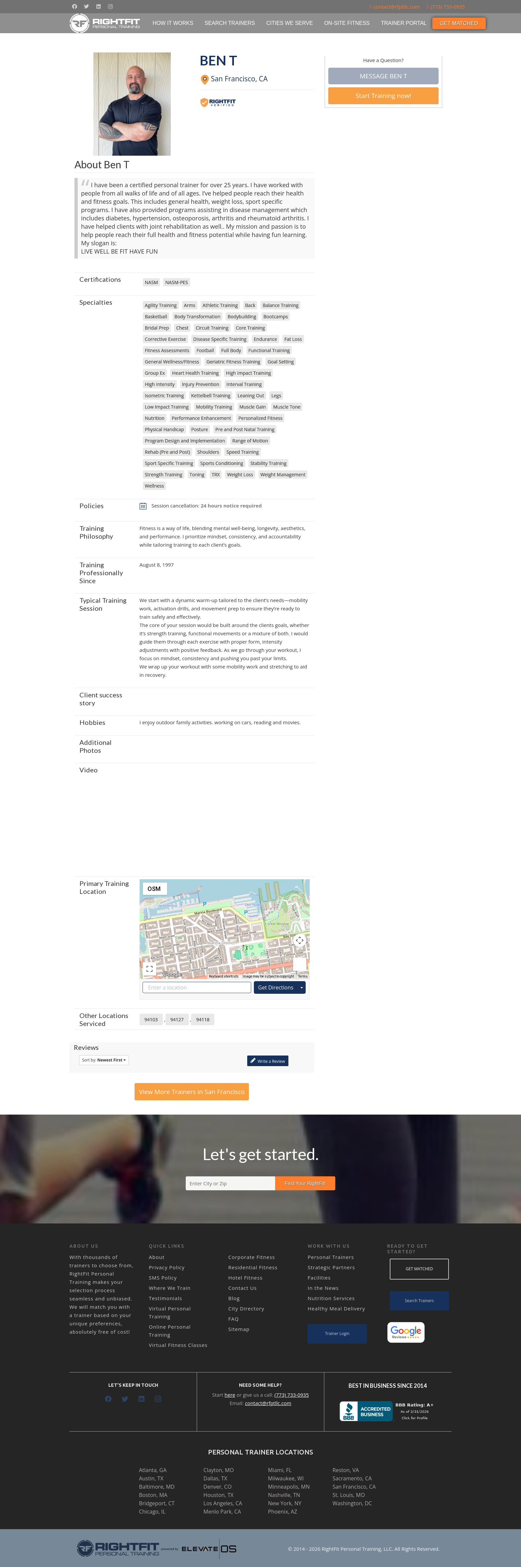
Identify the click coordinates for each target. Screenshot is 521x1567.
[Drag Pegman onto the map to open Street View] (299, 964)
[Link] (105, 23)
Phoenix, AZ (282, 1511)
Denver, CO (217, 1486)
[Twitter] (86, 7)
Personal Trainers (331, 1257)
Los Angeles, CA (222, 1503)
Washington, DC (352, 1503)
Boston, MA (153, 1495)
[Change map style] (155, 889)
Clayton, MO (218, 1470)
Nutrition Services (331, 1298)
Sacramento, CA (352, 1478)
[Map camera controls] (299, 940)
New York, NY (284, 1503)
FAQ (233, 1318)
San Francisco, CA (354, 1486)
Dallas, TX (215, 1478)
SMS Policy (163, 1277)
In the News (323, 1288)
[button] (224, 923)
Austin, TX (151, 1478)
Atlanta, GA (152, 1470)
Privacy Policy (167, 1267)
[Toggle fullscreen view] (149, 969)
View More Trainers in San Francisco (192, 1091)
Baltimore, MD (156, 1486)
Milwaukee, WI (286, 1478)
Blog (234, 1298)
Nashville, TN (284, 1495)
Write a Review (268, 1060)
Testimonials (165, 1298)
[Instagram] (110, 7)
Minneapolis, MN (289, 1486)
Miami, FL (280, 1470)
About (156, 1257)
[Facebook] (74, 7)
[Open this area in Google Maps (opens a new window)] (172, 974)
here (230, 1394)
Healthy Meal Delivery (336, 1308)
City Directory (246, 1308)
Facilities (319, 1277)
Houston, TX (218, 1495)
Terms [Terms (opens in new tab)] (303, 976)
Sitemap (239, 1329)
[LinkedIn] (98, 7)
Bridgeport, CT (156, 1503)
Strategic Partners (331, 1267)
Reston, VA (346, 1470)
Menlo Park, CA (222, 1511)
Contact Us (242, 1288)
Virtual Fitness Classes (178, 1345)
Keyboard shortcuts (224, 976)
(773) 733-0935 (291, 1394)
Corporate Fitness (251, 1257)
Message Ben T (383, 76)
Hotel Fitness (245, 1277)
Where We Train (170, 1288)
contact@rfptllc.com (268, 1403)
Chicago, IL (152, 1511)
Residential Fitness (252, 1267)
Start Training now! (383, 95)
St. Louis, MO (349, 1495)
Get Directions (275, 987)
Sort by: (104, 1060)
